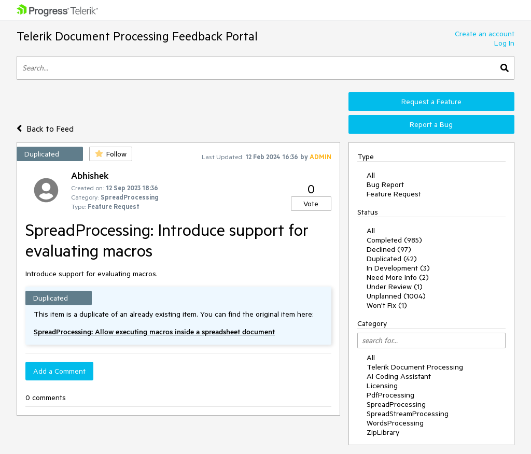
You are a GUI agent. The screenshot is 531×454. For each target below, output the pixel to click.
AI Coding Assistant (399, 376)
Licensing (382, 385)
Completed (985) (394, 240)
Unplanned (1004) (396, 296)
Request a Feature (431, 101)
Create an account (484, 33)
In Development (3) (398, 268)
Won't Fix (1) (387, 305)
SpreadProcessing (396, 404)
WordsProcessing (395, 423)
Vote (310, 203)
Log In (504, 43)
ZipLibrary (383, 432)
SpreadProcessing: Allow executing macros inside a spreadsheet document (154, 331)
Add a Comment (59, 371)
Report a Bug (431, 124)
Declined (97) (389, 249)
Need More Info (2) (398, 277)
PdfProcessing (390, 395)
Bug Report (385, 184)
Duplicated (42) (392, 258)
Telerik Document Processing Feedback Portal (137, 36)
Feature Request (394, 193)
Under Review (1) (395, 286)
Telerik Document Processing (415, 367)
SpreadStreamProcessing (408, 413)
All (371, 175)
